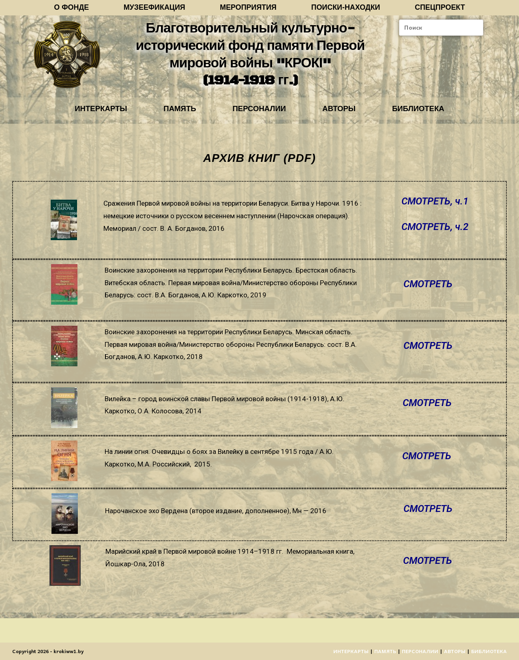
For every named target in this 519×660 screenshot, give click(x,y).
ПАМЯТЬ (174, 112)
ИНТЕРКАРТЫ (89, 112)
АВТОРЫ (345, 112)
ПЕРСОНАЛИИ (259, 112)
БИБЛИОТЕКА (429, 112)
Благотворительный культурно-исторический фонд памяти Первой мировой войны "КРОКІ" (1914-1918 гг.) (250, 56)
